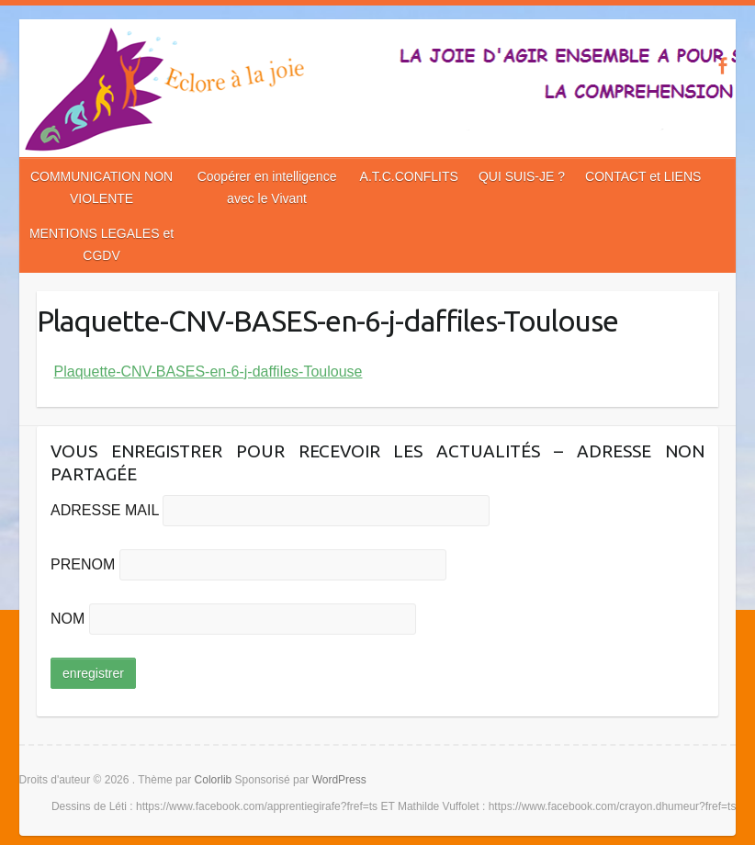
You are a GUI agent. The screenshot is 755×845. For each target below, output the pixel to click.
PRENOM (83, 564)
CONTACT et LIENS (643, 176)
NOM (68, 618)
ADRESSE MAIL (105, 510)
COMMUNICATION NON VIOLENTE (101, 187)
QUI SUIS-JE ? (522, 176)
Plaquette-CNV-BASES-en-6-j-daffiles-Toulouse (208, 371)
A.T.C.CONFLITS (409, 176)
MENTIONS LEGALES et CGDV (101, 244)
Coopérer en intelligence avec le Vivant (267, 187)
